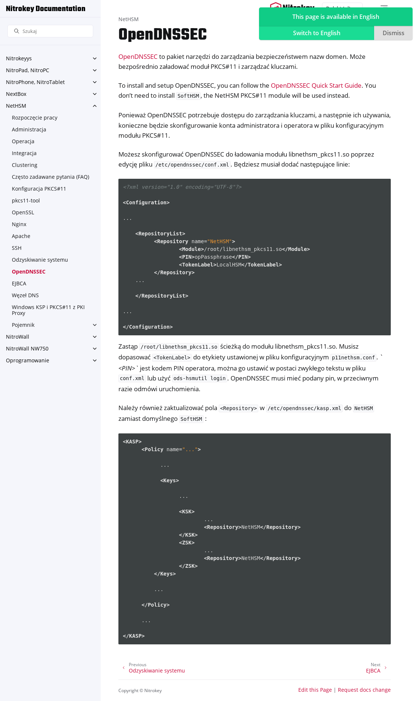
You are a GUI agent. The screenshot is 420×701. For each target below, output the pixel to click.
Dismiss (393, 33)
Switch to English (316, 33)
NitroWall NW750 (27, 348)
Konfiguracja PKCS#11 (39, 188)
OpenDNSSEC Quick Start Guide (316, 85)
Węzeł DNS (25, 295)
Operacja (23, 141)
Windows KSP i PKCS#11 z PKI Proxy (48, 309)
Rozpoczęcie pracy (34, 117)
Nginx (19, 224)
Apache (21, 235)
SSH (16, 247)
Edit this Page (315, 689)
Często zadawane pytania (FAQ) (50, 176)
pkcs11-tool (26, 200)
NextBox (16, 93)
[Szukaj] (50, 31)
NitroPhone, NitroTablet (35, 81)
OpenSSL (23, 212)
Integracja (24, 153)
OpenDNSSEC (29, 271)
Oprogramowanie (27, 360)
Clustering (24, 164)
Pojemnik (23, 324)
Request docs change (364, 689)
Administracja (29, 129)
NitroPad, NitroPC (27, 70)
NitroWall (17, 336)
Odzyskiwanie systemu (40, 259)
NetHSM (16, 105)
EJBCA (19, 283)
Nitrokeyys (19, 58)
